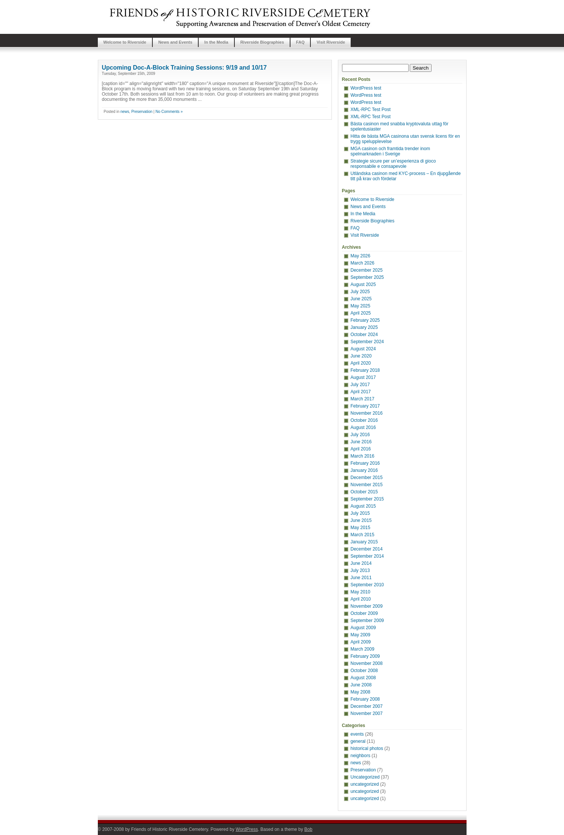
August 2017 (363, 377)
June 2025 (361, 298)
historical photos (367, 748)
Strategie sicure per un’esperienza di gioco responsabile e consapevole (393, 163)
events (357, 734)
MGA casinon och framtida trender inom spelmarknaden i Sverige (390, 151)
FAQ (300, 42)
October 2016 (364, 420)
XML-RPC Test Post (371, 109)
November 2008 (367, 663)
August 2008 (363, 677)
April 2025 (361, 313)
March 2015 (362, 534)
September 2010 (367, 584)
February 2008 (365, 699)
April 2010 (361, 599)
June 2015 (361, 520)
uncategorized (365, 784)
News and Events (175, 42)
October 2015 (364, 491)
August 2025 (363, 284)
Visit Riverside (330, 42)
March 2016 (362, 456)
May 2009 (361, 634)
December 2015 (367, 477)
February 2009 (365, 656)
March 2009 (362, 649)
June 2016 (361, 441)
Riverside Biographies (262, 42)
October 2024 (364, 334)
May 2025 (361, 306)
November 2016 (367, 413)
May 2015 (361, 527)
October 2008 (364, 670)
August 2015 (363, 506)
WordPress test (366, 88)
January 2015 (364, 541)
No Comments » (168, 112)
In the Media (216, 42)
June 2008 (361, 684)
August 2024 (363, 348)
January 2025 (364, 327)
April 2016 (361, 449)
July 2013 (360, 570)
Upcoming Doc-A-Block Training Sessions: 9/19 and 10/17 (184, 67)
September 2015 (367, 499)
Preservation (141, 112)
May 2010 (361, 592)
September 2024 (367, 341)
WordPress (247, 829)
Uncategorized (365, 777)
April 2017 (361, 391)
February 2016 (365, 463)
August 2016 (363, 427)
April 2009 (361, 642)
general (358, 741)
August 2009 (363, 627)
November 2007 (367, 713)
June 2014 (361, 563)
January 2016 (364, 470)
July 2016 (360, 434)
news (124, 112)
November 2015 (367, 484)
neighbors (361, 755)
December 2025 (367, 270)
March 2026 (362, 263)
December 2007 (367, 706)
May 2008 (361, 692)
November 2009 (367, 606)
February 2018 (365, 370)
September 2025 (367, 277)
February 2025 (365, 320)
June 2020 (361, 356)
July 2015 (360, 513)
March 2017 (362, 399)
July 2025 (360, 291)
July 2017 (360, 384)
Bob (308, 829)
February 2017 (365, 406)
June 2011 (361, 577)
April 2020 (361, 363)
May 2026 (361, 256)
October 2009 (364, 613)
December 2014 (367, 549)
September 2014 (367, 556)
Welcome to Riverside (124, 42)
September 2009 (367, 620)
